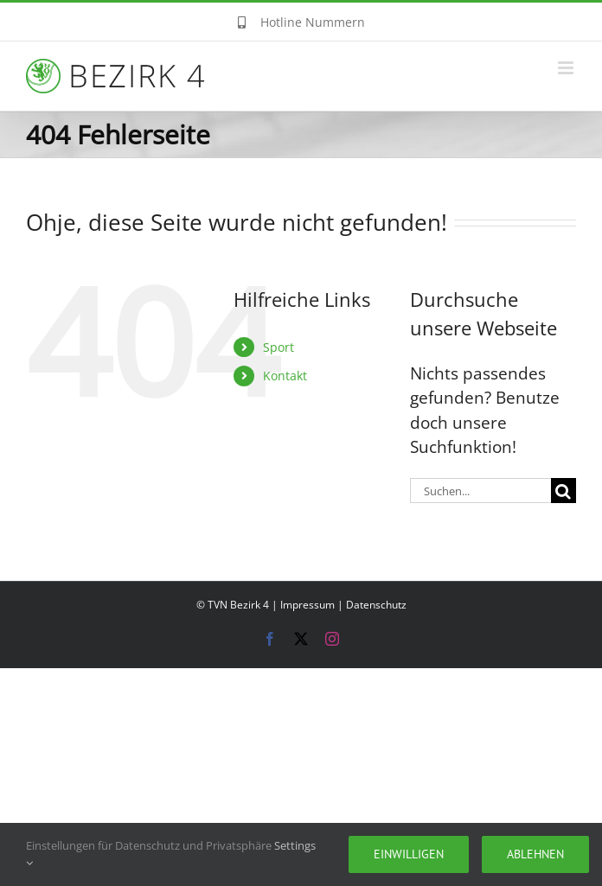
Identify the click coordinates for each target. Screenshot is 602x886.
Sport (278, 347)
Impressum (307, 604)
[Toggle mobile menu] (567, 68)
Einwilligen (409, 854)
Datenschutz (376, 604)
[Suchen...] (480, 490)
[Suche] (563, 490)
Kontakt (285, 375)
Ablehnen (535, 854)
